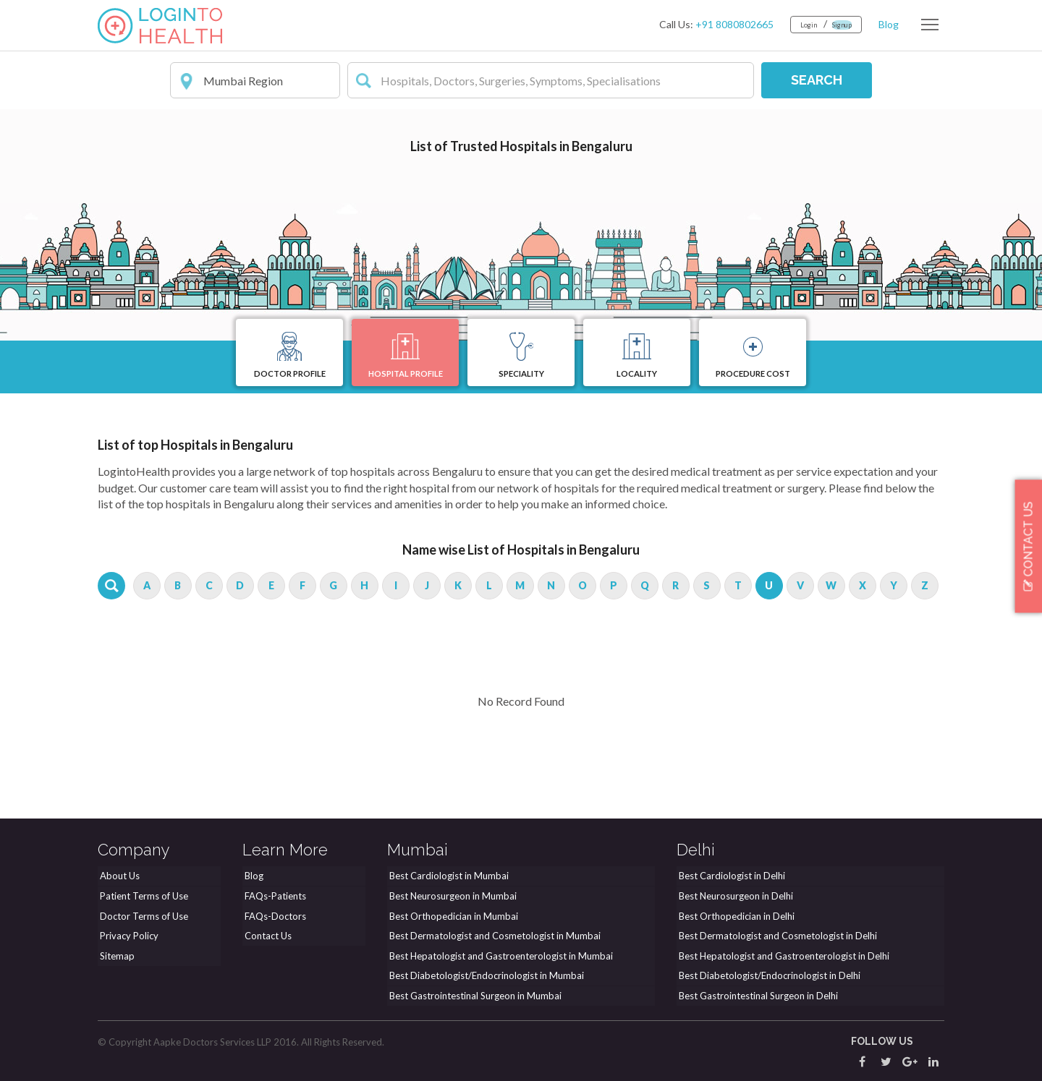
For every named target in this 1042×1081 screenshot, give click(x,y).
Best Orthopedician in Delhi (734, 917)
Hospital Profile (405, 357)
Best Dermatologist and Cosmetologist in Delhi (776, 936)
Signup (834, 24)
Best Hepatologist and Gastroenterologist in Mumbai (499, 956)
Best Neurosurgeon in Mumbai (450, 898)
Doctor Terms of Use (142, 917)
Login (791, 24)
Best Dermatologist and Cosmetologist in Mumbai (492, 936)
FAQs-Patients (273, 898)
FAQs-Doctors (273, 917)
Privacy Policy (127, 936)
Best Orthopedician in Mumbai (451, 917)
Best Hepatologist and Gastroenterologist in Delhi (782, 956)
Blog (888, 24)
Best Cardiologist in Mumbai (447, 879)
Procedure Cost (752, 357)
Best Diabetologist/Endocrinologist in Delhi (767, 974)
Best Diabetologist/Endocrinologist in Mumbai (484, 974)
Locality (637, 357)
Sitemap (115, 956)
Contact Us (265, 936)
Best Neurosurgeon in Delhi (734, 898)
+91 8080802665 (712, 24)
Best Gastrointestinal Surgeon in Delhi (756, 994)
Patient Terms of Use (142, 898)
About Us (117, 879)
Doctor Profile (290, 357)
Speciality (521, 357)
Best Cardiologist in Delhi (730, 879)
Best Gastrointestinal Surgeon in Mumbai (473, 994)
